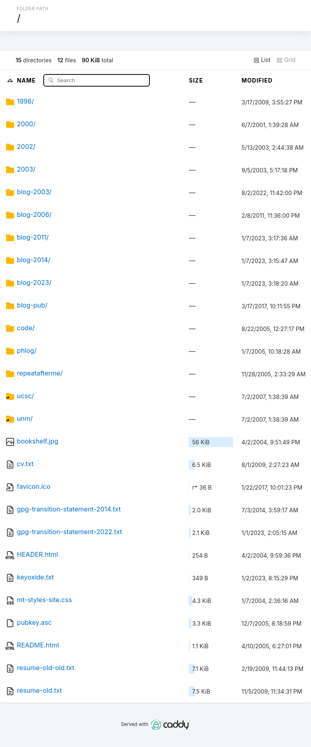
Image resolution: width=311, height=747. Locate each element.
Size (196, 80)
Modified (257, 80)
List (262, 60)
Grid (286, 60)
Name (27, 79)
